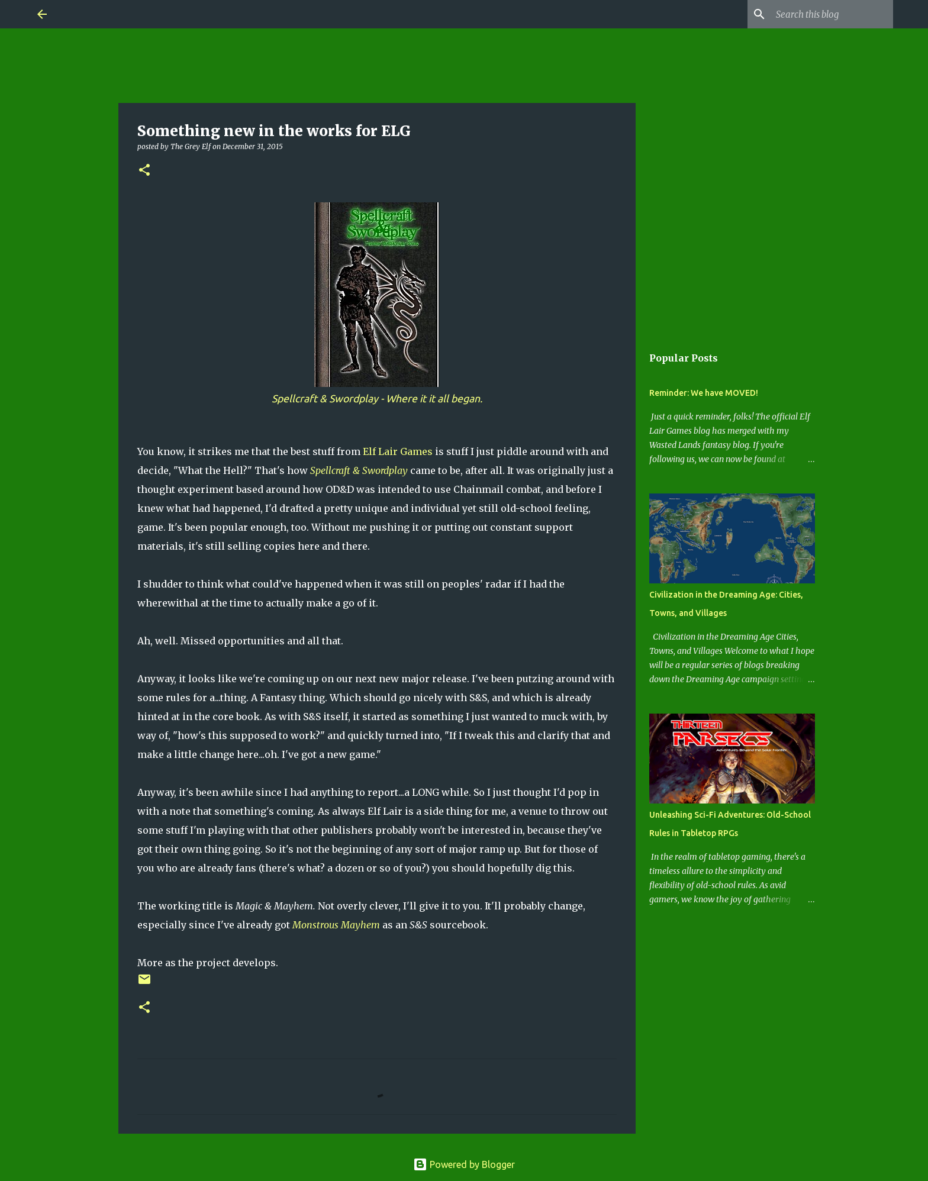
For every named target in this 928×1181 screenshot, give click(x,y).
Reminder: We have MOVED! (703, 393)
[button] (144, 171)
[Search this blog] (831, 14)
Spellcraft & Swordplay (359, 470)
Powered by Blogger (464, 1164)
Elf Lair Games (398, 451)
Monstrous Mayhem (336, 925)
